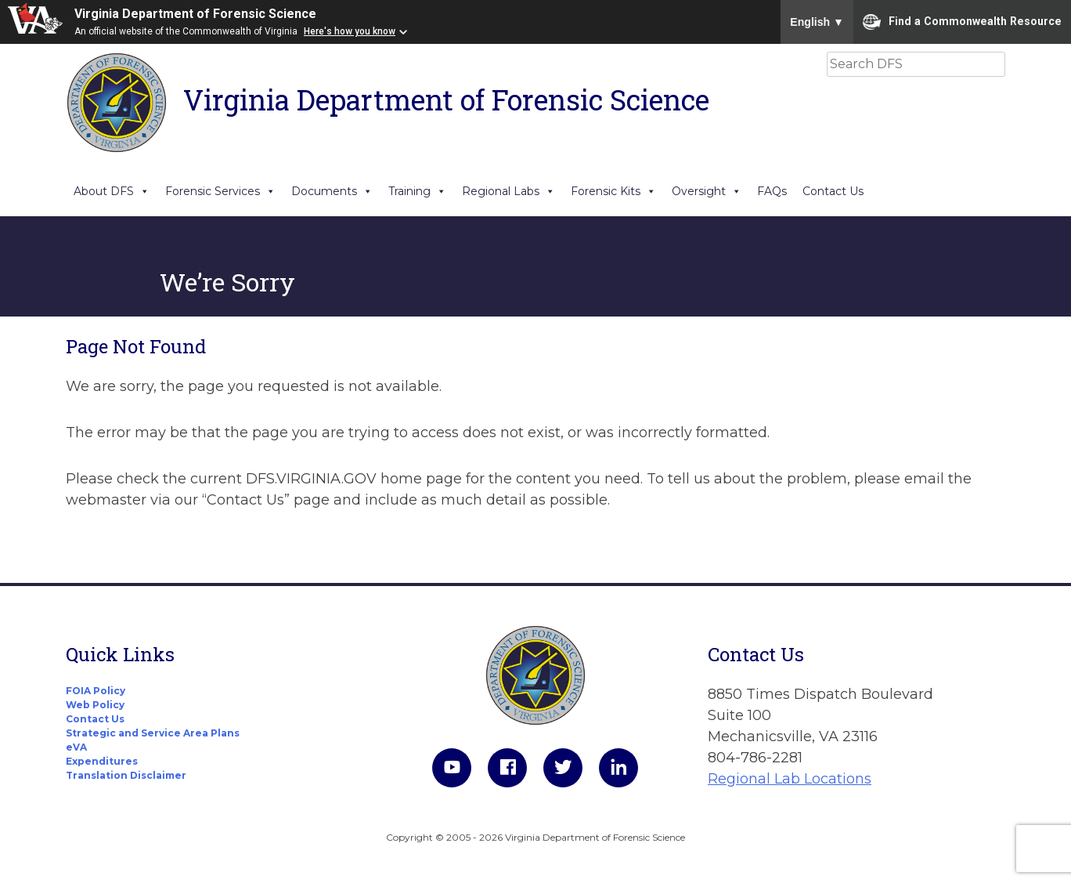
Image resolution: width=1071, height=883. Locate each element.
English (817, 22)
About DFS (112, 191)
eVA (76, 747)
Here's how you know (349, 31)
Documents (332, 191)
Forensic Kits (613, 191)
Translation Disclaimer (126, 775)
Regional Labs (508, 191)
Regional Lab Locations (789, 778)
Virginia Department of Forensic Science (195, 13)
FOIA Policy (95, 691)
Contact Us (833, 191)
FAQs (772, 191)
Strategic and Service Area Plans (153, 733)
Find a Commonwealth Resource (962, 22)
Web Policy (95, 705)
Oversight (706, 191)
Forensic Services (220, 191)
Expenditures (102, 761)
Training (417, 191)
